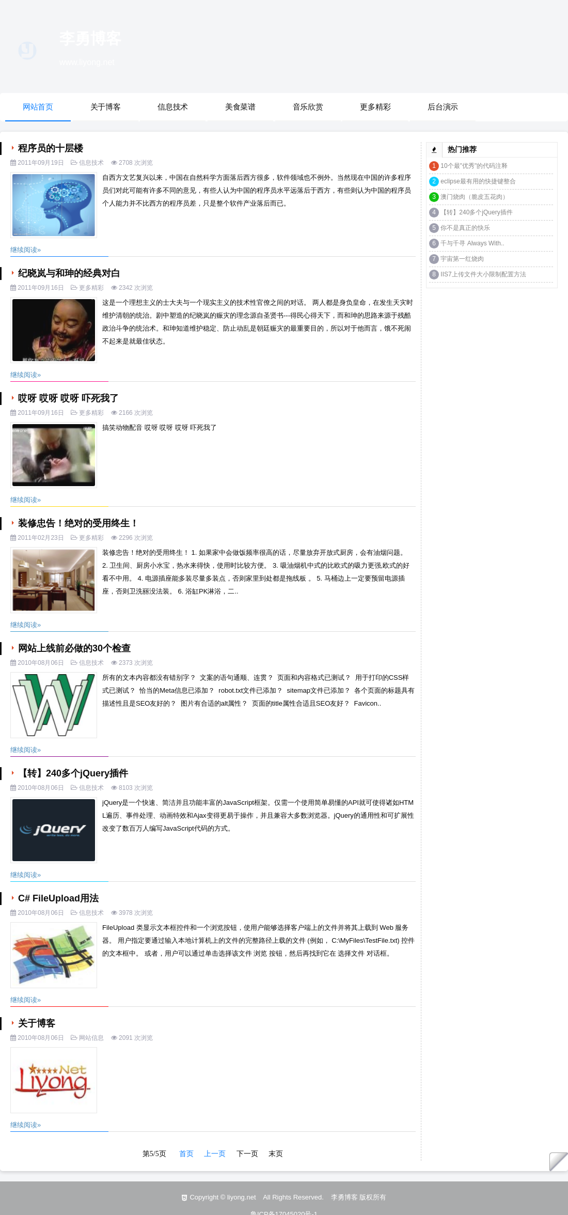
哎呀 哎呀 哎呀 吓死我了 (67, 398)
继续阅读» (25, 250)
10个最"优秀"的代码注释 (474, 165)
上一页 (215, 1154)
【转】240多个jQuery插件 (71, 773)
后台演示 (443, 106)
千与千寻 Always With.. (472, 243)
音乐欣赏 (308, 106)
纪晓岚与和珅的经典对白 (67, 273)
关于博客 (105, 106)
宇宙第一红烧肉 (462, 258)
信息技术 (172, 106)
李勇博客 (90, 38)
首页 (186, 1154)
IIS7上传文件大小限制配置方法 (483, 274)
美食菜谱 (240, 106)
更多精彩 (375, 106)
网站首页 (38, 106)
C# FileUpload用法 (57, 898)
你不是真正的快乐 (465, 227)
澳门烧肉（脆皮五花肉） (474, 196)
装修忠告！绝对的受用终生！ (77, 523)
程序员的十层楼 (49, 148)
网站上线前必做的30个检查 (73, 648)
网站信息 (91, 1037)
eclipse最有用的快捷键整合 (477, 181)
